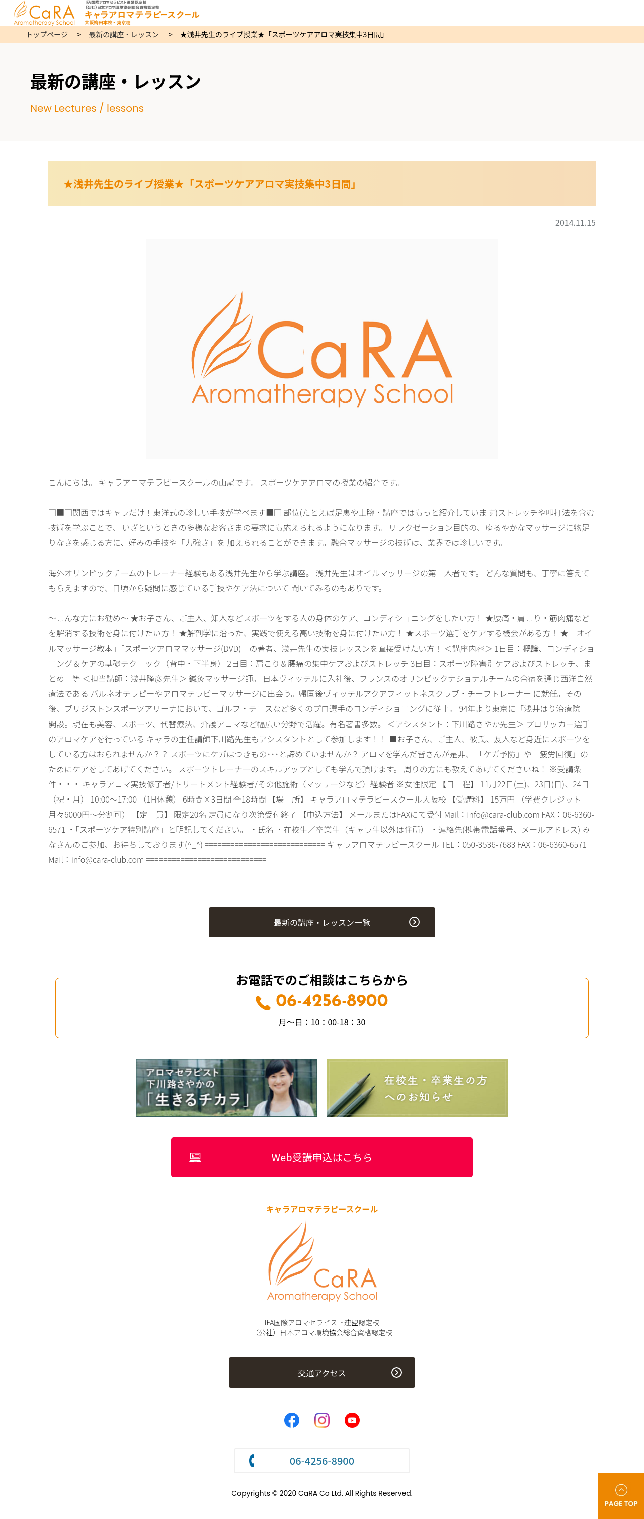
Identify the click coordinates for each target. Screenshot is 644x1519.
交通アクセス (322, 1373)
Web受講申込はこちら (322, 1157)
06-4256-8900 (322, 1002)
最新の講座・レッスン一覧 (322, 922)
